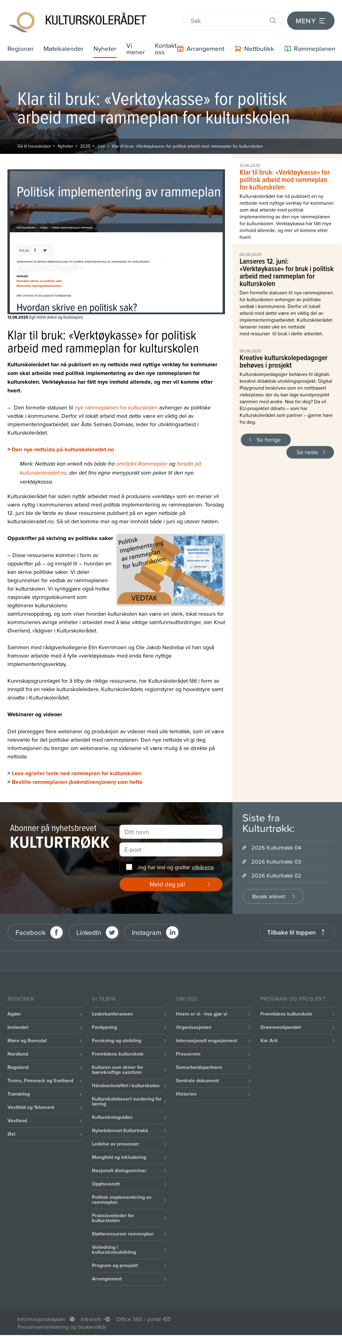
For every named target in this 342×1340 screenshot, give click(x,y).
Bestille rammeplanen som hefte (77, 779)
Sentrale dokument (197, 1077)
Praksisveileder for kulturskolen (113, 1215)
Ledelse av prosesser (115, 1141)
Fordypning (104, 1024)
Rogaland (18, 1064)
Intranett (91, 1316)
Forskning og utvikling (116, 1037)
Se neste (307, 449)
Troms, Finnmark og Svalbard (40, 1077)
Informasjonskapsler (41, 1316)
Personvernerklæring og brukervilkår (61, 1324)
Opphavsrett (105, 1181)
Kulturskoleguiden (112, 1114)
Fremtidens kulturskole (118, 1051)
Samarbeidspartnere (199, 1064)
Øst (11, 1131)
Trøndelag (18, 1091)
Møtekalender (64, 45)
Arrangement (107, 1276)
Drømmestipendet (280, 1024)
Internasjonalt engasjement (206, 1037)
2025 (85, 143)
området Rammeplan (142, 461)
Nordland (17, 1051)
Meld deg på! (167, 881)
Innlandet (17, 1024)
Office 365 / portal (138, 1316)
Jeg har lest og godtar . (176, 864)
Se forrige (269, 437)
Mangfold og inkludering (119, 1154)
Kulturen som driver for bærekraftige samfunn (117, 1067)
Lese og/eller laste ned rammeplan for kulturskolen (76, 770)
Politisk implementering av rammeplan (121, 1197)
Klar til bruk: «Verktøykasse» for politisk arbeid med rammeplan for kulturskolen (187, 143)
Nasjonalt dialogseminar (119, 1167)
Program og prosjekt (115, 1262)
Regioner (20, 45)
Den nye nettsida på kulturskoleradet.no (63, 447)
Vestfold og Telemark (31, 1104)
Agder (14, 1011)
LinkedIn (88, 929)
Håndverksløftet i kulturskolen (126, 1082)
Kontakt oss (169, 45)
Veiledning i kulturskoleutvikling (114, 1247)
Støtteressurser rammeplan (123, 1231)
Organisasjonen (193, 1024)
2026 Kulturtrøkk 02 (276, 873)
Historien (186, 1091)
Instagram (146, 929)
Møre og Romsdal (27, 1037)
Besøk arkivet (268, 893)
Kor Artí (268, 1037)
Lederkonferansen (112, 1011)
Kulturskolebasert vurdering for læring (127, 1098)
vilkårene (203, 864)
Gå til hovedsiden (34, 143)
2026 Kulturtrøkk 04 (276, 845)
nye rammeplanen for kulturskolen (116, 405)
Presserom (188, 1051)
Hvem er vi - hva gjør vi (201, 1011)
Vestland (17, 1117)
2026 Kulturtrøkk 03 (276, 859)
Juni (101, 143)
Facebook (31, 929)
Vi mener (138, 45)
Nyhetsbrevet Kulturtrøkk (120, 1127)
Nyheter (107, 45)
